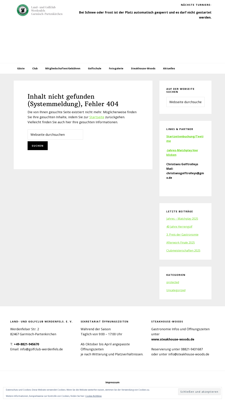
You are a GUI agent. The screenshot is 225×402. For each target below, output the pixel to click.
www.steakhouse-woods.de (172, 339)
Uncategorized (175, 290)
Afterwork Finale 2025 (180, 242)
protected (172, 282)
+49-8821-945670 (26, 344)
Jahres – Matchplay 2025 (182, 219)
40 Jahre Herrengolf (179, 226)
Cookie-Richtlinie (93, 396)
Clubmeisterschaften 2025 (183, 250)
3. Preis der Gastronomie (182, 234)
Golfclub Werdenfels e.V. (40, 10)
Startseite (96, 117)
